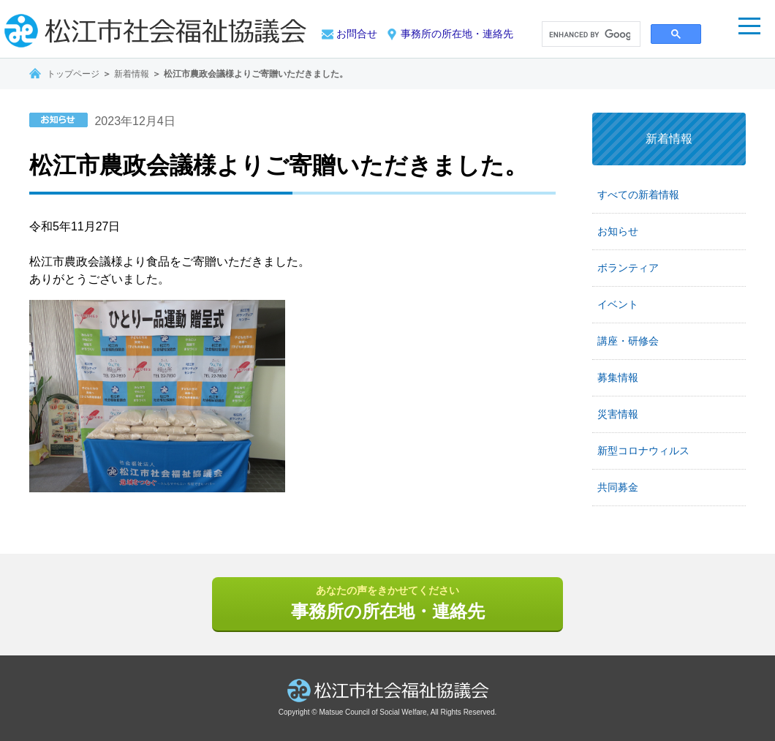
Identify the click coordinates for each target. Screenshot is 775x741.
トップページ (73, 74)
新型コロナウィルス (643, 450)
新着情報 (131, 74)
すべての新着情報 (638, 194)
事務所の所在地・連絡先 (457, 34)
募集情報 (617, 377)
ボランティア (628, 268)
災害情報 (617, 414)
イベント (617, 304)
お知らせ (617, 231)
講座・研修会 (628, 341)
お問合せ (356, 34)
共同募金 (617, 487)
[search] (589, 35)
